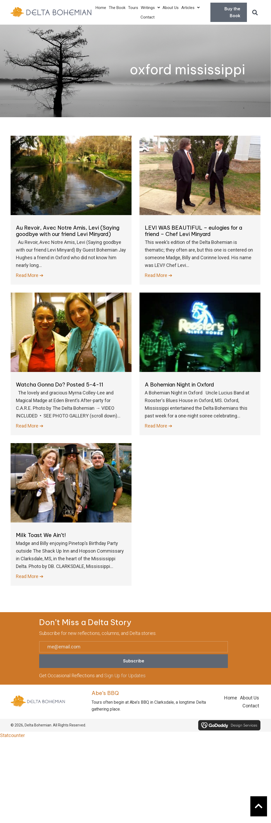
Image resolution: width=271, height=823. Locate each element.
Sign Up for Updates (125, 675)
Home (230, 698)
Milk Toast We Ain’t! (41, 535)
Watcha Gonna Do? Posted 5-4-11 (59, 384)
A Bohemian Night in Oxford (179, 384)
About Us (249, 698)
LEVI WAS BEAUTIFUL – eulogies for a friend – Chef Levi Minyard (193, 230)
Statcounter (12, 735)
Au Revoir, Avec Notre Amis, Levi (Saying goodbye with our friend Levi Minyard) (67, 230)
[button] (255, 12)
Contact (250, 705)
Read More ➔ (29, 275)
